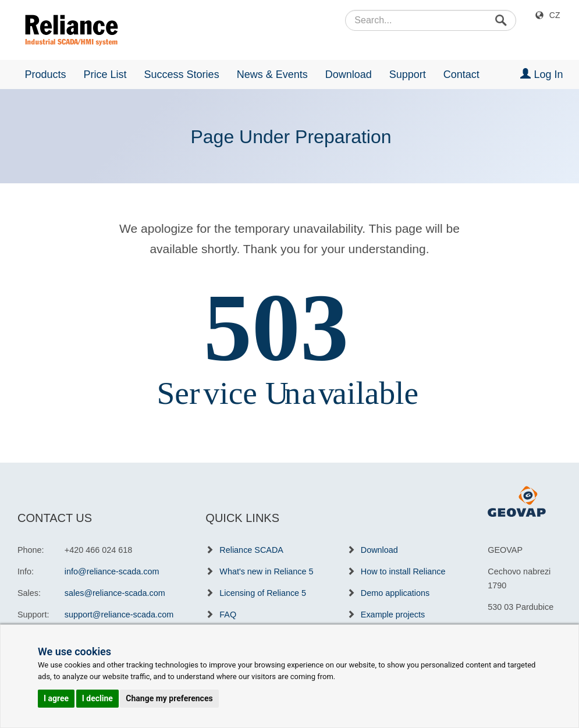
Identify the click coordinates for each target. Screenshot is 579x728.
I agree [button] (56, 698)
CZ (554, 15)
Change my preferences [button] (169, 698)
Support (407, 74)
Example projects (393, 614)
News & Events (272, 74)
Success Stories (181, 74)
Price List (105, 74)
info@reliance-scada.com (112, 571)
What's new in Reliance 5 (266, 571)
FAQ (227, 614)
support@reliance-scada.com (119, 614)
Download (348, 74)
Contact (461, 74)
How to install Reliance (403, 571)
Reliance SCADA (251, 550)
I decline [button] (97, 698)
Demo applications (395, 593)
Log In (541, 74)
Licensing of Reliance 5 (262, 593)
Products (45, 74)
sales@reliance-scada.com (115, 593)
